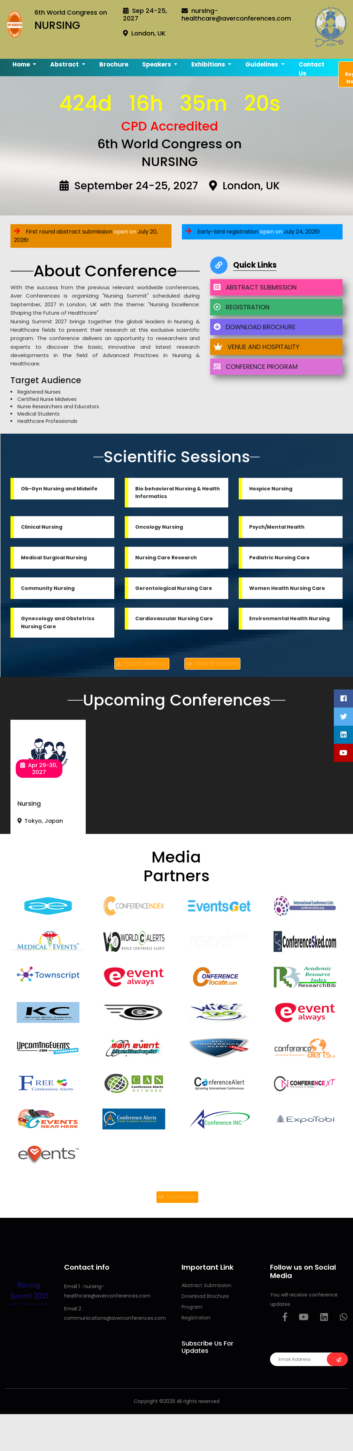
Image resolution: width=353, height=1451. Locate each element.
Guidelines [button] (262, 64)
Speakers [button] (157, 64)
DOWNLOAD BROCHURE (255, 327)
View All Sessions (212, 663)
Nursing (29, 803)
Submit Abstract (141, 663)
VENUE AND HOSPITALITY (256, 346)
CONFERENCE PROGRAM (256, 366)
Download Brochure (205, 1296)
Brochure (113, 64)
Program (192, 1306)
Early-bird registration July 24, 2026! (252, 232)
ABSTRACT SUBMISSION (255, 287)
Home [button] (22, 64)
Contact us (311, 69)
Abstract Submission (206, 1285)
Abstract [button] (65, 64)
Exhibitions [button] (209, 64)
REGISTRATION (241, 307)
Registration (196, 1317)
